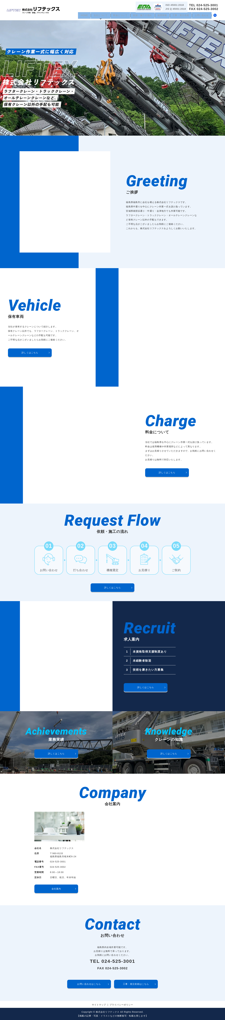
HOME (76, 16)
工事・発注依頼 (179, 16)
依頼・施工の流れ (138, 16)
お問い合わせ (201, 16)
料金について (115, 16)
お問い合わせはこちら (89, 984)
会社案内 (56, 888)
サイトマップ (99, 1004)
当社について (94, 16)
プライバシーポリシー (121, 1004)
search (215, 16)
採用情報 (159, 16)
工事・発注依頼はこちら (136, 984)
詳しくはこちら (30, 352)
